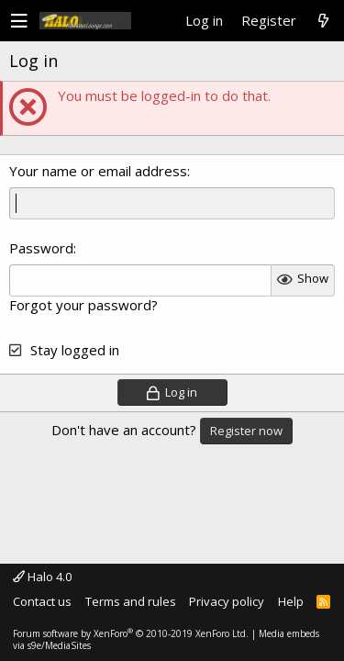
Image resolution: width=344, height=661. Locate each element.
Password (41, 248)
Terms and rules (130, 601)
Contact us (42, 601)
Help (291, 601)
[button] (19, 21)
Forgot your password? (83, 305)
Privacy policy (226, 601)
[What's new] (322, 21)
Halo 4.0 (42, 576)
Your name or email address (98, 171)
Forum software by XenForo (131, 633)
